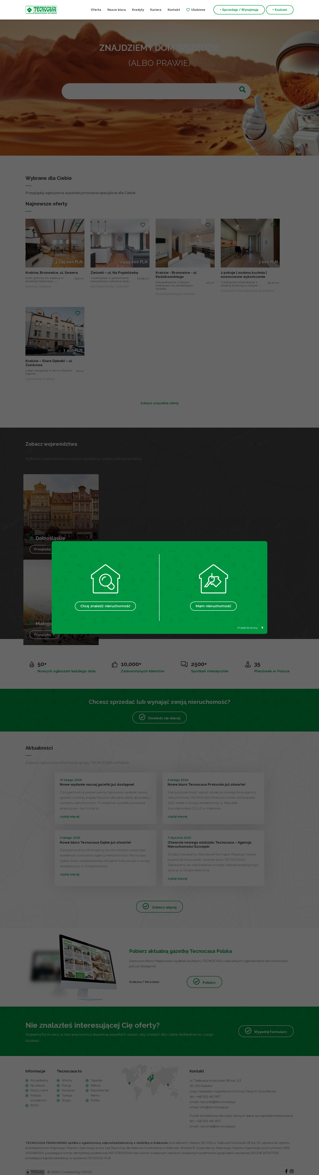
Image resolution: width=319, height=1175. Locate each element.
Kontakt (174, 10)
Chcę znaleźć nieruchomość (105, 606)
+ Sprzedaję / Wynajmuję (239, 10)
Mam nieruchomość (213, 606)
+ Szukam (279, 10)
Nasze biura (116, 10)
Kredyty (138, 10)
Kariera (156, 10)
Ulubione (198, 10)
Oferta (96, 10)
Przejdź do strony (250, 627)
